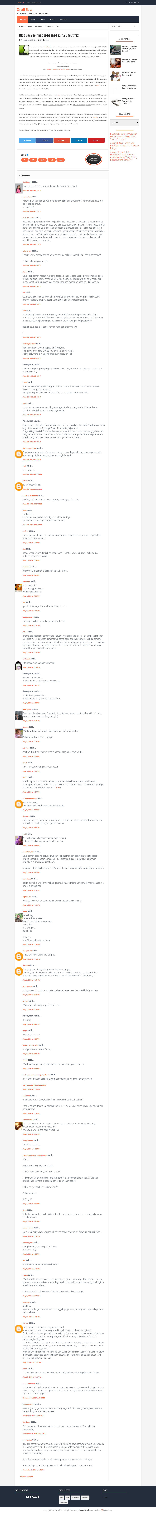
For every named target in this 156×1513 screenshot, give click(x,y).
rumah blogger (28, 1404)
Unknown (26, 965)
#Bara (25, 632)
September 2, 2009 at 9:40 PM (34, 1398)
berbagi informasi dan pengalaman (36, 1075)
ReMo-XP (26, 1302)
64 (41, 40)
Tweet (27, 140)
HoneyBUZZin (28, 1120)
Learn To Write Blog (30, 495)
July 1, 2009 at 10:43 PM (31, 944)
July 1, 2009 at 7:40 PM (31, 810)
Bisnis (52, 19)
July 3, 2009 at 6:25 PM (31, 1134)
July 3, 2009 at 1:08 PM (31, 1113)
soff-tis (25, 531)
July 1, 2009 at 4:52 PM (31, 756)
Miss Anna (27, 879)
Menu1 (33, 19)
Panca (25, 1275)
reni (24, 834)
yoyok (25, 763)
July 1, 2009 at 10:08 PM (31, 905)
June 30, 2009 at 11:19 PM (32, 504)
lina (24, 549)
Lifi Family (26, 659)
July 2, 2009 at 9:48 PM (31, 1068)
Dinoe (25, 272)
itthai (25, 510)
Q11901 (25, 1001)
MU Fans (26, 748)
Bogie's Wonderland (30, 1045)
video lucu (63, 1502)
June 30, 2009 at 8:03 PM (32, 376)
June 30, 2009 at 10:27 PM (32, 489)
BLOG (58, 788)
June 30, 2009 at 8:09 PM (32, 397)
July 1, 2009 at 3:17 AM (31, 575)
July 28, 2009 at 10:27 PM (32, 1377)
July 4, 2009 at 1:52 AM (31, 1149)
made (25, 1369)
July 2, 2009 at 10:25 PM (31, 1089)
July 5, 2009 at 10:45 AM (31, 1269)
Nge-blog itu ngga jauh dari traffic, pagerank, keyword (129, 48)
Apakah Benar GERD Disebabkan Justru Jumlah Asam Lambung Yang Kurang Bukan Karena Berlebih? (123, 156)
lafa (24, 310)
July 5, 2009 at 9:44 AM (31, 1254)
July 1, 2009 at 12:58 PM (31, 667)
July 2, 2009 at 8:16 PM (31, 1024)
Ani (24, 293)
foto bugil (85, 1497)
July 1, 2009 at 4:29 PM (31, 742)
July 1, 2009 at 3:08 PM (31, 721)
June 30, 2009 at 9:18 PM (32, 415)
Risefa (25, 403)
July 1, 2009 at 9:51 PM (31, 872)
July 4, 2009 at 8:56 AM (31, 1204)
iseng (25, 777)
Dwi (24, 1260)
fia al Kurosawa (28, 218)
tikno (24, 1210)
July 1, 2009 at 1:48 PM (31, 703)
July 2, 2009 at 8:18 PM (31, 1039)
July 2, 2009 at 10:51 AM (31, 980)
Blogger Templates (85, 1510)
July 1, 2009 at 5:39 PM (31, 771)
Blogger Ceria (28, 617)
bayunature (27, 197)
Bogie (25, 1031)
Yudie (25, 382)
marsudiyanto (28, 1243)
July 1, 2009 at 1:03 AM (31, 560)
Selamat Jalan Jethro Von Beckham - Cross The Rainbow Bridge (124, 145)
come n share (28, 1228)
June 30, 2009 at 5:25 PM (32, 211)
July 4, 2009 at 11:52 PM (31, 1236)
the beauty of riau (29, 448)
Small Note (24, 9)
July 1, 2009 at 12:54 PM (31, 652)
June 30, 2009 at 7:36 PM (32, 337)
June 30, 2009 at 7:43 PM (32, 358)
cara (67, 1497)
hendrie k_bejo (28, 852)
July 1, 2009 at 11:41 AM (31, 625)
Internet (63, 19)
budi (24, 466)
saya (59, 95)
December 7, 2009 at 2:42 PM (33, 1470)
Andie (25, 911)
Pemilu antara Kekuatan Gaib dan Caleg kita (129, 60)
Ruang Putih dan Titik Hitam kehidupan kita (129, 86)
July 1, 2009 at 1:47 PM (31, 685)
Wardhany (26, 1422)
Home (23, 19)
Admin (25, 481)
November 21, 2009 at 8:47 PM (34, 1434)
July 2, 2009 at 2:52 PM (31, 995)
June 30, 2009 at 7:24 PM (32, 304)
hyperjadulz (27, 986)
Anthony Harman (29, 344)
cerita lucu (75, 1497)
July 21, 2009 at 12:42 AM (32, 1362)
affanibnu (26, 581)
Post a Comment (26, 1476)
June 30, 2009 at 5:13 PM (32, 190)
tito (24, 602)
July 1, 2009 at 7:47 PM (31, 828)
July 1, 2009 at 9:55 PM (31, 890)
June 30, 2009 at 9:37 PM (32, 460)
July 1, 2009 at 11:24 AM (31, 611)
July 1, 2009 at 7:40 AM (31, 596)
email (98, 85)
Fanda (25, 1060)
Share (45, 140)
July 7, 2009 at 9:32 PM (31, 1296)
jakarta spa (27, 251)
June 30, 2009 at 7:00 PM (32, 286)
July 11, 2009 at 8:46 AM (31, 1317)
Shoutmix (47, 47)
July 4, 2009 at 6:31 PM (31, 1221)
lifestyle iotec (28, 1141)
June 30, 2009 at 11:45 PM (32, 525)
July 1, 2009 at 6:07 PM (31, 792)
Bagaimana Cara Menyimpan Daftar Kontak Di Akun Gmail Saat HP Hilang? (123, 136)
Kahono (26, 727)
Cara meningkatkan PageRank (34, 1085)
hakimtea (26, 1096)
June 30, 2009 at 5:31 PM (32, 244)
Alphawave (27, 897)
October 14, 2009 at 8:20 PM (33, 1416)
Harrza (25, 1323)
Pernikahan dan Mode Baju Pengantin (129, 73)
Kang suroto (27, 951)
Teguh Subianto (29, 1383)
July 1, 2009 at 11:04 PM (31, 959)
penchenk (26, 567)
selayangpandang (30, 798)
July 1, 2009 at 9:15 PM (31, 845)
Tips (42, 19)
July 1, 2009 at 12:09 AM (31, 543)
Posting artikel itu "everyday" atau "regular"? (128, 101)
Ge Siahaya (27, 182)
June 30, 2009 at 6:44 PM (32, 265)
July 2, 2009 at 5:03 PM (31, 1010)
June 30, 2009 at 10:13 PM (32, 474)
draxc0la (26, 816)
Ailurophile (27, 709)
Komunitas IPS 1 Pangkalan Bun (35, 1155)
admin (23, 154)
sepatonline (27, 1440)
